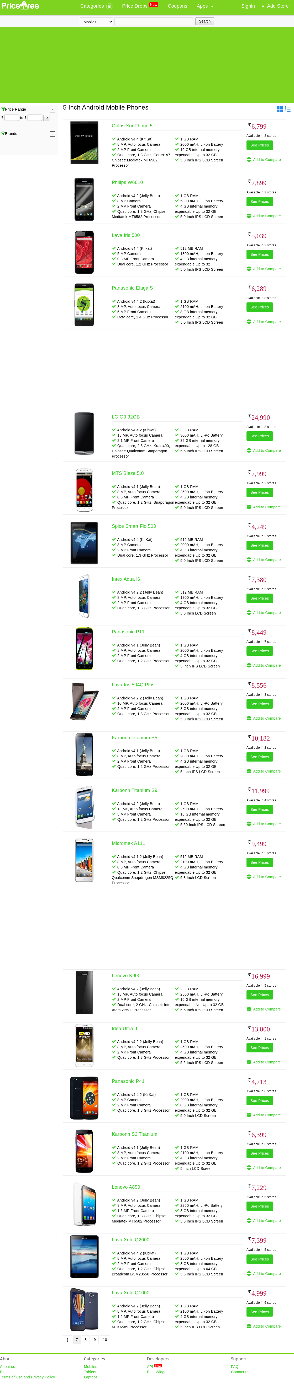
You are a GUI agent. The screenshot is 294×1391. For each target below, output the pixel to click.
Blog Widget (157, 1372)
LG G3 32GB (126, 417)
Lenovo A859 (126, 1187)
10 (105, 1340)
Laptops (91, 1377)
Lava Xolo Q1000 (130, 1292)
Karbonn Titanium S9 (134, 790)
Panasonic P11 (128, 631)
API (154, 1366)
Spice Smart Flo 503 (134, 526)
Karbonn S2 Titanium (134, 1134)
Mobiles (90, 1367)
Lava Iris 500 (126, 235)
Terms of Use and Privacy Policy (27, 1377)
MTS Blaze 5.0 (128, 473)
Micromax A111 (128, 843)
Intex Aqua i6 (126, 579)
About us (7, 1367)
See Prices (259, 145)
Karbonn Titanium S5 (134, 737)
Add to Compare (263, 159)
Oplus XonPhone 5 (132, 125)
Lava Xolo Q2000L (132, 1239)
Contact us (240, 1372)
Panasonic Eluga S (132, 288)
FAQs (235, 1367)
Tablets (90, 1372)
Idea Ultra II (124, 1028)
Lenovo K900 (126, 975)
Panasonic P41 (128, 1081)
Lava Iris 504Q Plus (133, 684)
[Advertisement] (147, 66)
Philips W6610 (127, 182)
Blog (4, 1372)
